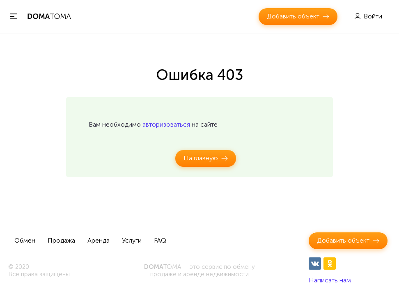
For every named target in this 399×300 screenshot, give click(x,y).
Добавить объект (293, 16)
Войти (373, 16)
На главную (200, 158)
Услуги (132, 240)
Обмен (24, 240)
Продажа (61, 240)
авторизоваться (166, 124)
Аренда (98, 240)
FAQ (160, 240)
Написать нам (330, 280)
